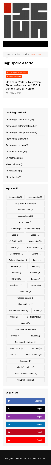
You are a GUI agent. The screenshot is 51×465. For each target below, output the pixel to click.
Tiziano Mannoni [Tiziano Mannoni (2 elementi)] (32, 354)
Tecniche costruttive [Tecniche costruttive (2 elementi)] (25, 342)
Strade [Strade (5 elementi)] (15, 336)
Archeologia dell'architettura (19, 126)
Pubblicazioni (12, 171)
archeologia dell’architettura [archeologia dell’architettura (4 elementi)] (25, 228)
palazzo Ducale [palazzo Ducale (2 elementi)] (25, 298)
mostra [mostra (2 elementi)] (36, 285)
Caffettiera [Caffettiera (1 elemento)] (15, 241)
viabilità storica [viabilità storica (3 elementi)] (25, 367)
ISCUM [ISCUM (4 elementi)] (16, 279)
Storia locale (12, 177)
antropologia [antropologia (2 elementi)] (25, 216)
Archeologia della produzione (20, 132)
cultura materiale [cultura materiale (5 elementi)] (18, 260)
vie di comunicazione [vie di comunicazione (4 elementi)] (25, 373)
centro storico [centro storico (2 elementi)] (34, 247)
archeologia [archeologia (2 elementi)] (26, 222)
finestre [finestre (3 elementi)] (15, 272)
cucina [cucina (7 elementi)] (36, 254)
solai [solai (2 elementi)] (14, 317)
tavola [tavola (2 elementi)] (35, 336)
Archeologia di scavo (16, 139)
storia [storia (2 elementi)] (25, 323)
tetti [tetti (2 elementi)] (12, 354)
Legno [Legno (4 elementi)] (35, 279)
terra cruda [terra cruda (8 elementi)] (16, 348)
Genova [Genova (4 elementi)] (35, 272)
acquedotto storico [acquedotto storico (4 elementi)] (25, 203)
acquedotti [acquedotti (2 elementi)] (15, 197)
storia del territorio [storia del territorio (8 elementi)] (25, 329)
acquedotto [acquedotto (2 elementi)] (35, 197)
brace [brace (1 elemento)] (35, 235)
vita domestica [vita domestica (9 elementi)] (25, 380)
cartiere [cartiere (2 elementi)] (14, 247)
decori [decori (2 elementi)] (37, 260)
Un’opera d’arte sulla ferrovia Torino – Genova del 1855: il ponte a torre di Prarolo (23, 85)
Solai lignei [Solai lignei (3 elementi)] (34, 317)
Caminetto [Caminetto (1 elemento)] (35, 241)
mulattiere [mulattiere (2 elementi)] (25, 291)
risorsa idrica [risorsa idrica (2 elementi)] (25, 304)
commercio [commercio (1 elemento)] (16, 254)
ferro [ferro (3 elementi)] (36, 266)
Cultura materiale (14, 77)
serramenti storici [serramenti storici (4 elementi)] (18, 310)
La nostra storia (13, 158)
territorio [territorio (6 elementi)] (36, 348)
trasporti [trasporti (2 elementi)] (25, 361)
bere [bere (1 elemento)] (15, 235)
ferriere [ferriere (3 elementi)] (16, 266)
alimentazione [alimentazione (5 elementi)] (25, 209)
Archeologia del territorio (17, 72)
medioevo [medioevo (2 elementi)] (16, 285)
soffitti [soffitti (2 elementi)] (38, 310)
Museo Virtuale (13, 164)
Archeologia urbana (15, 145)
